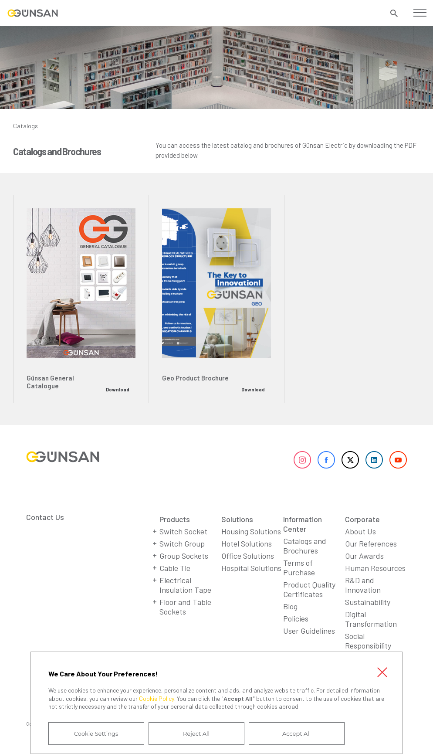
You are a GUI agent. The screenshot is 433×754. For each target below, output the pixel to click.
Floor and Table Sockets (185, 606)
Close (382, 672)
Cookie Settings (96, 733)
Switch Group (182, 543)
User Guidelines (309, 630)
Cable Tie (174, 568)
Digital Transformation (371, 618)
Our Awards (364, 555)
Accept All (296, 733)
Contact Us (45, 517)
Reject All (196, 733)
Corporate (362, 519)
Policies (295, 618)
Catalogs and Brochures (304, 545)
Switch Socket (183, 531)
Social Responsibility (368, 640)
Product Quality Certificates (309, 589)
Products (174, 519)
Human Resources (375, 568)
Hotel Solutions (246, 543)
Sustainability (367, 602)
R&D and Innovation (363, 584)
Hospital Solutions (251, 568)
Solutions (237, 519)
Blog (290, 606)
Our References (371, 543)
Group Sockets (183, 555)
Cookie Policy (156, 698)
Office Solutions (247, 555)
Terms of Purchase (299, 567)
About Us (360, 531)
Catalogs (25, 125)
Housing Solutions (251, 531)
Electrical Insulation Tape (185, 584)
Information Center (302, 523)
